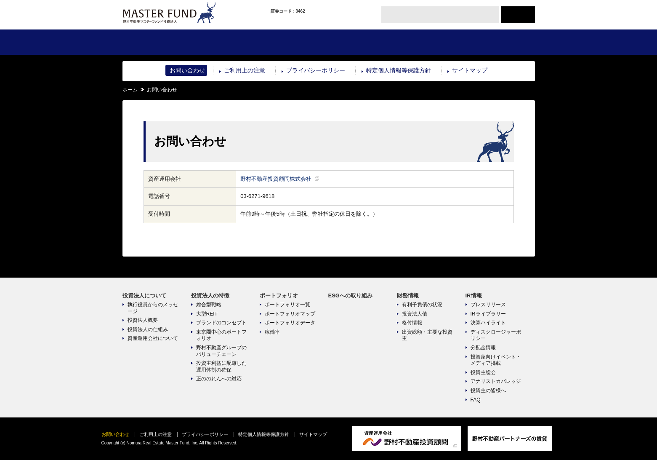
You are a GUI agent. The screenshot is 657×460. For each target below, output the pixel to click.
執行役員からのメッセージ (153, 308)
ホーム (130, 90)
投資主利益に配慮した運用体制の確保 (221, 366)
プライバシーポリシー (315, 70)
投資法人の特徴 (225, 42)
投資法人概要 (143, 320)
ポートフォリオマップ (290, 314)
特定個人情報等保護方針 (398, 70)
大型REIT (207, 314)
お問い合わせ (187, 70)
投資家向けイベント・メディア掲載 (496, 360)
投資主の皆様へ (488, 390)
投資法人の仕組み (148, 329)
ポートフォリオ (294, 42)
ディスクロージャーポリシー (496, 335)
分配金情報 (483, 347)
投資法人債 (414, 314)
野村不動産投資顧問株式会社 (275, 179)
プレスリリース (488, 305)
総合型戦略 (208, 305)
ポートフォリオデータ (290, 323)
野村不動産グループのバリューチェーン (221, 351)
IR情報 (500, 42)
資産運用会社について (153, 338)
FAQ (476, 400)
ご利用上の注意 (244, 70)
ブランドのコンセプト (221, 323)
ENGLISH (518, 14)
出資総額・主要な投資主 (427, 335)
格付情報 (412, 323)
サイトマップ (469, 70)
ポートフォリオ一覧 (287, 305)
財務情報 (431, 42)
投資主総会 (483, 372)
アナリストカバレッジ (496, 381)
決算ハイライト (488, 323)
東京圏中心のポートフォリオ (221, 335)
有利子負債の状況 (422, 305)
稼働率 (272, 332)
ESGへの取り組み (362, 42)
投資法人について (156, 42)
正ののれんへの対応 (219, 379)
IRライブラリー (488, 314)
